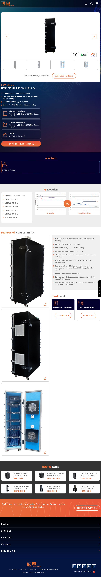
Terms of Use (13, 569)
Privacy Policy (23, 569)
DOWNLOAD (63, 321)
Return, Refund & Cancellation (48, 569)
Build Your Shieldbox (64, 81)
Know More (88, 321)
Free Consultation (87, 508)
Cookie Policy (33, 569)
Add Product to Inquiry (21, 149)
